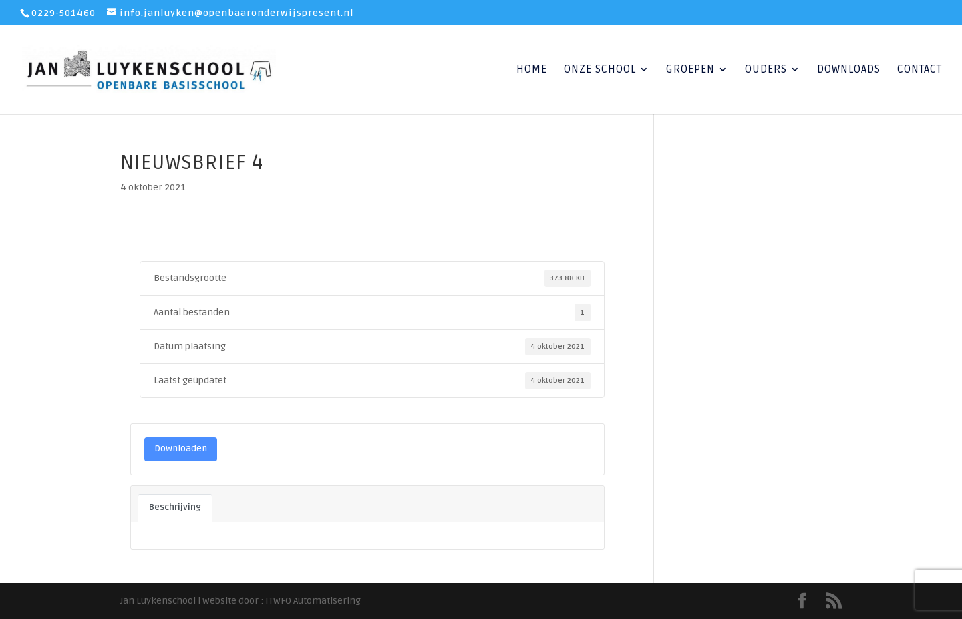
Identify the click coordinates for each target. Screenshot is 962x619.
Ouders (766, 70)
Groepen (690, 70)
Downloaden (180, 448)
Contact (919, 70)
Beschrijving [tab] (175, 507)
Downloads (848, 70)
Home (531, 70)
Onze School (600, 70)
